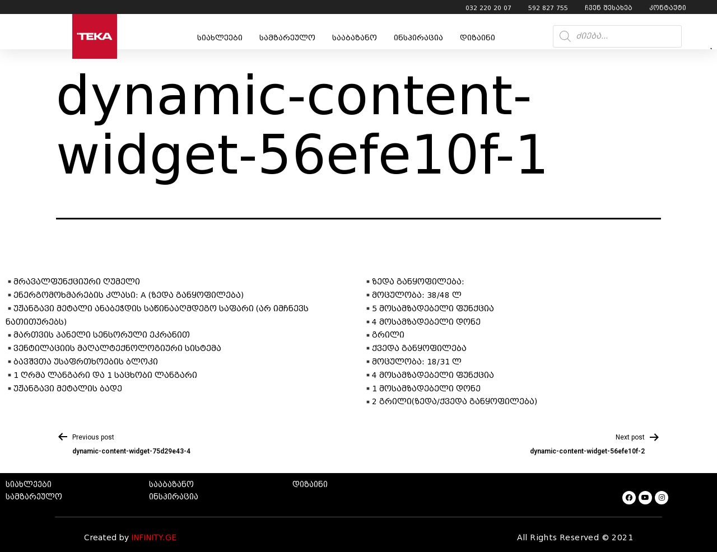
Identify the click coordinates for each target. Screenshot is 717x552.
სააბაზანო (354, 38)
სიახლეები (220, 38)
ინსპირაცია (418, 38)
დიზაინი (477, 38)
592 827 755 (548, 8)
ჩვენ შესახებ (608, 8)
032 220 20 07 (488, 8)
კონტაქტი (667, 8)
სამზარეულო (287, 38)
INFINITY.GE (153, 537)
